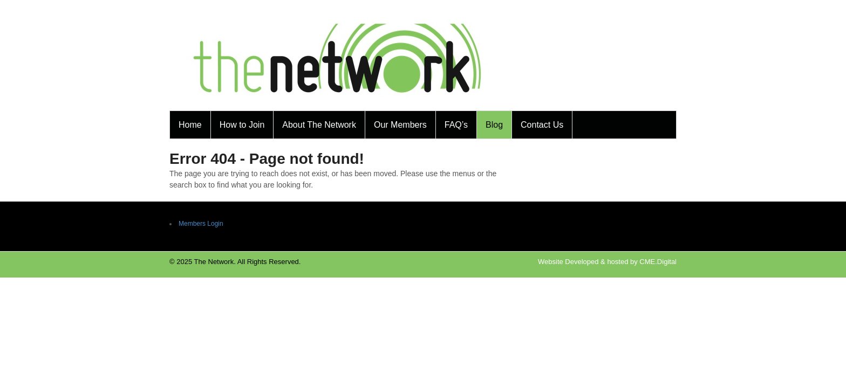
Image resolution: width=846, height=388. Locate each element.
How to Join (242, 124)
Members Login (201, 223)
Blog (494, 124)
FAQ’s (456, 124)
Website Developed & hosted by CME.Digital (607, 262)
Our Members (400, 124)
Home (190, 124)
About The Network (319, 124)
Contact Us (542, 124)
